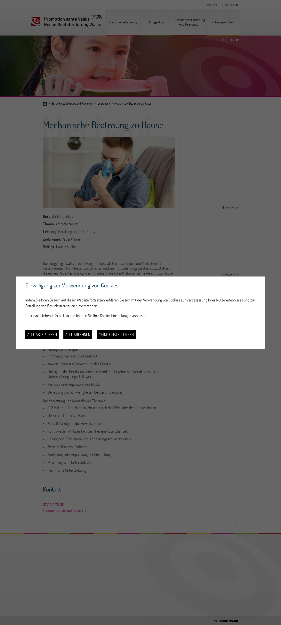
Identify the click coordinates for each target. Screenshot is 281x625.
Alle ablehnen (77, 334)
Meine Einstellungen (116, 334)
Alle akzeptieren (42, 334)
